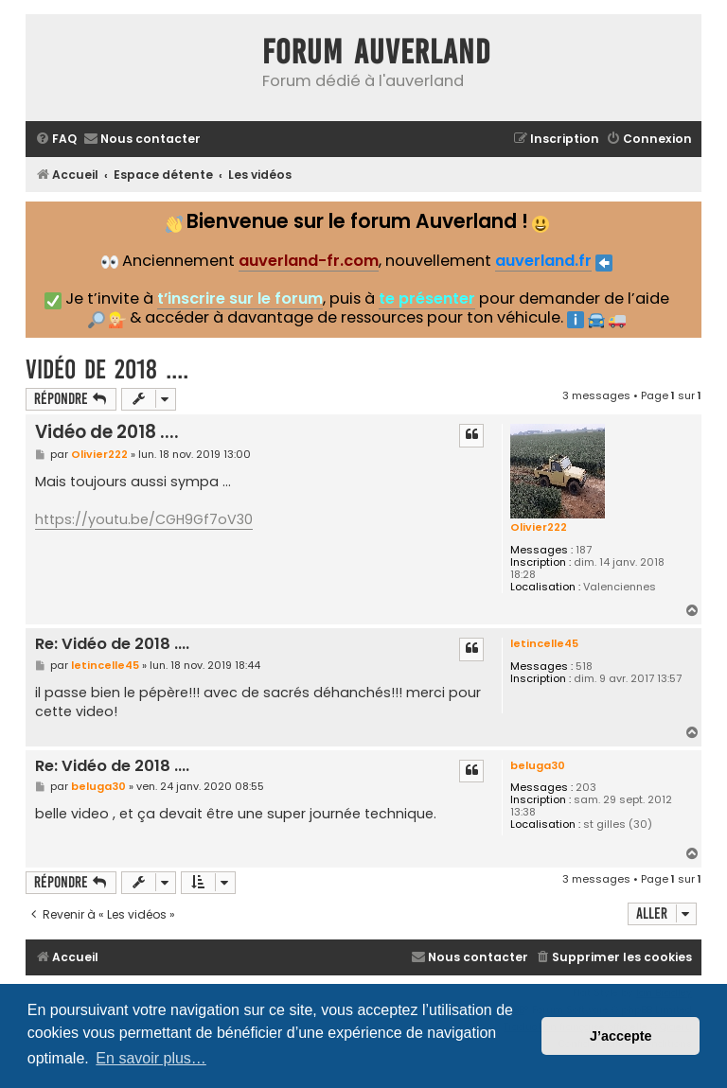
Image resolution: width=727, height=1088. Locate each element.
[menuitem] (56, 139)
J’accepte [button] (621, 1036)
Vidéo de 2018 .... (107, 369)
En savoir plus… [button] (151, 1058)
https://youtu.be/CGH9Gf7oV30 (144, 519)
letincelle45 (544, 643)
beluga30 (537, 765)
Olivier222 (538, 527)
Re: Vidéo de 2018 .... (112, 645)
